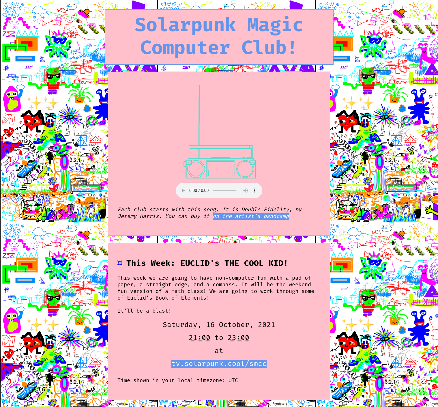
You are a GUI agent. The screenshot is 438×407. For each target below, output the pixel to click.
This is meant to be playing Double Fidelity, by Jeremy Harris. (219, 190)
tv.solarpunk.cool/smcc (219, 364)
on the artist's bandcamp (251, 216)
